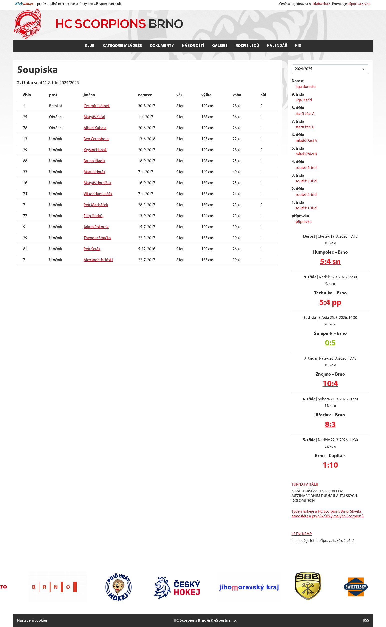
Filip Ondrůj (93, 216)
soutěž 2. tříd (306, 195)
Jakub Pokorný (96, 227)
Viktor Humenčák (98, 194)
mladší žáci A (306, 141)
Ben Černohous (96, 139)
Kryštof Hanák (95, 150)
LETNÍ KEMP (302, 534)
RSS (366, 621)
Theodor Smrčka (97, 238)
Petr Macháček (96, 205)
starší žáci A (305, 114)
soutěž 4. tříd (306, 168)
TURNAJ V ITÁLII (305, 485)
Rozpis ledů (247, 46)
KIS (298, 46)
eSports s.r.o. (225, 621)
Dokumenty (162, 46)
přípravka (304, 222)
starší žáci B (305, 127)
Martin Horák (94, 172)
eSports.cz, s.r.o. (359, 4)
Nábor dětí (193, 46)
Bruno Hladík (94, 161)
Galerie (220, 46)
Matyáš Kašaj (94, 117)
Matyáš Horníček (97, 183)
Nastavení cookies (32, 621)
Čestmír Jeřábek (97, 106)
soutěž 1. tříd (306, 208)
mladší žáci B (306, 154)
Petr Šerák (92, 249)
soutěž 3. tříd (306, 181)
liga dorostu (306, 87)
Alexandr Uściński (98, 260)
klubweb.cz (321, 4)
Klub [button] (90, 46)
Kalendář (277, 46)
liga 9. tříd (304, 100)
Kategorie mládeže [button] (122, 46)
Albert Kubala (95, 128)
